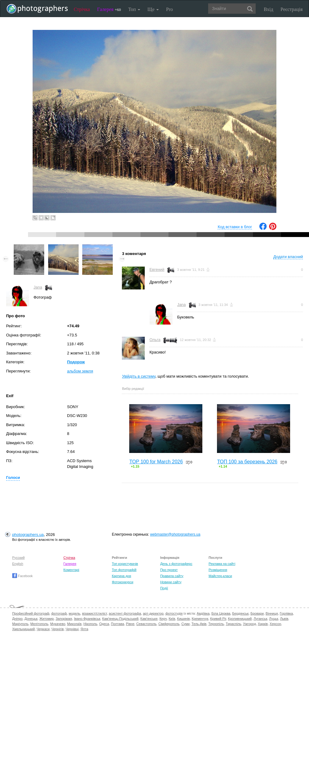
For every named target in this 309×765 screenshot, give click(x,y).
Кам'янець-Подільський (120, 618)
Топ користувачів (125, 564)
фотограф (59, 613)
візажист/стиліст (94, 613)
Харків (263, 624)
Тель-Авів (198, 624)
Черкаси (43, 629)
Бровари (257, 613)
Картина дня (121, 576)
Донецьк (30, 618)
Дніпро (17, 618)
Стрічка (82, 9)
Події (164, 588)
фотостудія (174, 613)
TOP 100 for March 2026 (156, 461)
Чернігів (58, 629)
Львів (284, 618)
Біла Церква (220, 613)
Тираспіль (233, 624)
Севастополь (146, 624)
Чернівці (72, 629)
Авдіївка (203, 613)
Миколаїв (74, 624)
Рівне (130, 624)
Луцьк (273, 618)
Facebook (22, 576)
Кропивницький (240, 618)
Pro (169, 9)
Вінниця (272, 613)
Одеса (104, 624)
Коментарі (71, 570)
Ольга (154, 339)
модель (74, 613)
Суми (185, 624)
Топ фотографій (124, 570)
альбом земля (80, 371)
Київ (172, 618)
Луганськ (260, 618)
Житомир (46, 618)
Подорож (76, 362)
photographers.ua (28, 534)
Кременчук (200, 618)
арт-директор (153, 613)
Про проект (169, 570)
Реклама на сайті (221, 564)
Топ (134, 9)
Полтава (117, 624)
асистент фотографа (125, 613)
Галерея (109, 9)
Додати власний (288, 256)
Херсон (275, 624)
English (17, 564)
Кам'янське (149, 618)
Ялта (84, 629)
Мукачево (57, 624)
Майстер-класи (220, 576)
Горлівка (286, 613)
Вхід (268, 9)
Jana (38, 287)
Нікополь (90, 624)
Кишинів (183, 618)
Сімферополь (168, 624)
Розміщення (217, 570)
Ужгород (249, 624)
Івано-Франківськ (87, 618)
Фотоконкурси (122, 582)
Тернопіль (216, 624)
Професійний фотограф (30, 613)
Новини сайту (171, 582)
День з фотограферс (176, 564)
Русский (18, 557)
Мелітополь (39, 624)
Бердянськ (240, 613)
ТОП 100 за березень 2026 (247, 461)
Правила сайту (171, 576)
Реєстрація (292, 9)
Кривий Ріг (218, 618)
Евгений (156, 269)
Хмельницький (23, 629)
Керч (163, 618)
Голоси (13, 477)
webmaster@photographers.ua (175, 534)
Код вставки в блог (235, 226)
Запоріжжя (63, 618)
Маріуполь (20, 624)
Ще (153, 9)
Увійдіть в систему (138, 376)
